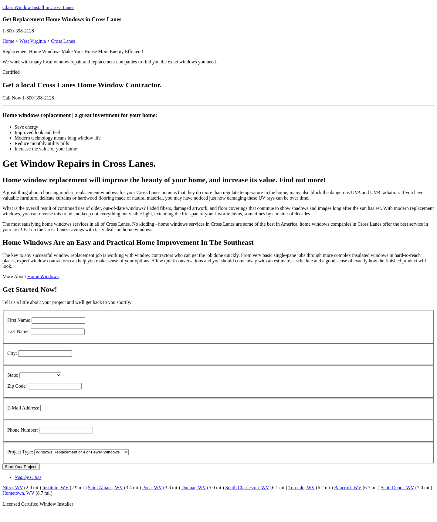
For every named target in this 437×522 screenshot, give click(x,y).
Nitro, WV (12, 487)
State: (12, 375)
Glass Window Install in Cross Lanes (38, 7)
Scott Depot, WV (397, 487)
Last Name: (18, 331)
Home (8, 41)
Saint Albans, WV (105, 487)
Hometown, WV (18, 493)
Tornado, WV (301, 487)
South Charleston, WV (247, 487)
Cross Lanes (63, 41)
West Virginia (32, 41)
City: (12, 353)
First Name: (18, 320)
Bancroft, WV (347, 487)
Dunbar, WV (193, 487)
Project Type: (20, 451)
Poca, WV (152, 487)
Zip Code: (17, 386)
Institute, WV (55, 487)
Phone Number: (22, 430)
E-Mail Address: (23, 407)
